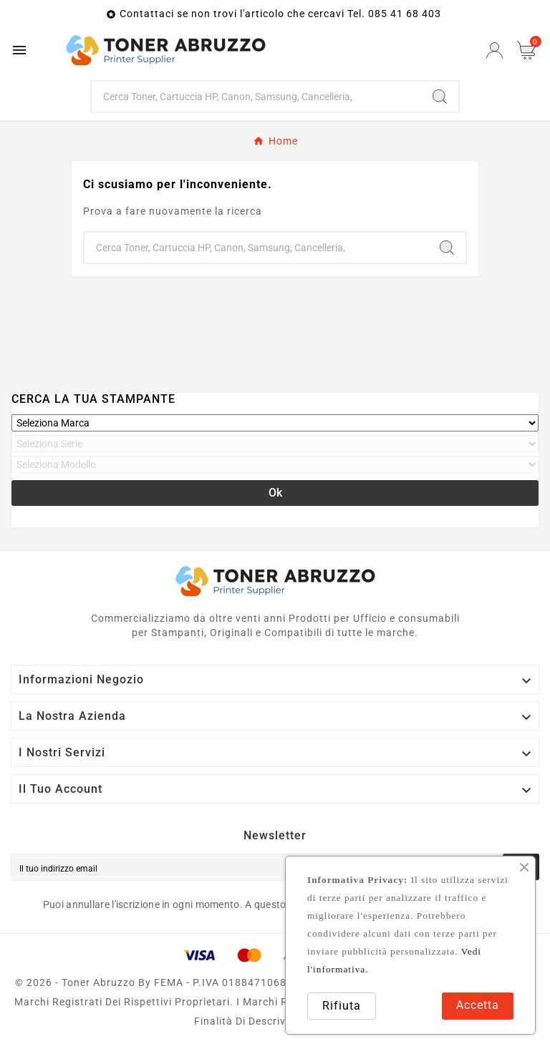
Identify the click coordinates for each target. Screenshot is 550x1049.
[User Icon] (494, 50)
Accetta (477, 1005)
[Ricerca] (257, 97)
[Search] (440, 96)
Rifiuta (341, 1006)
